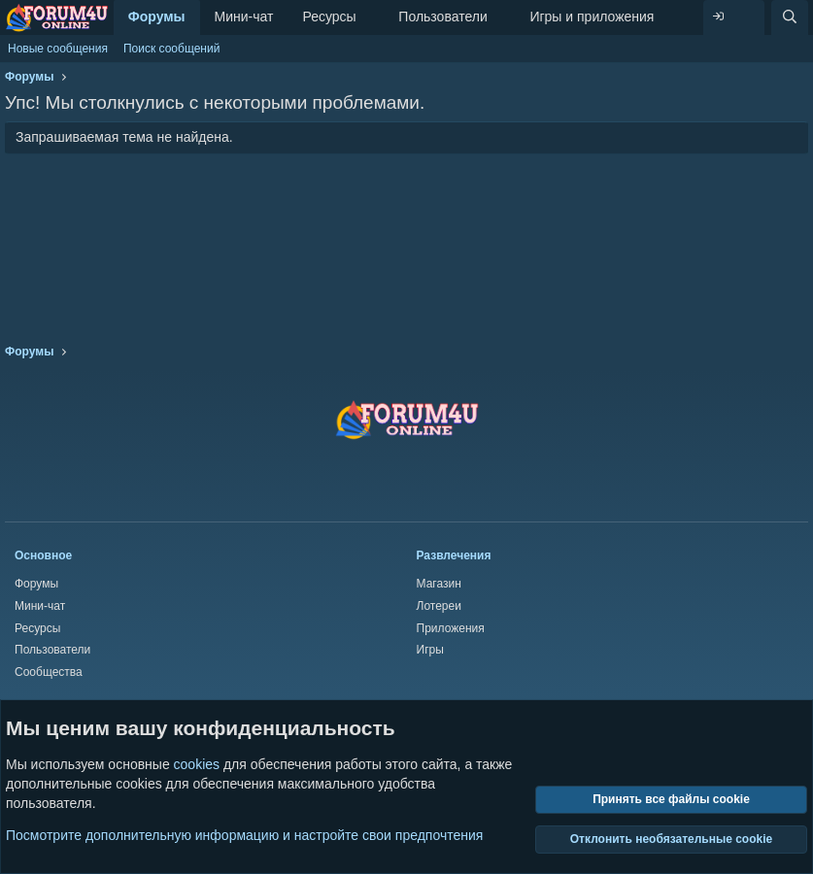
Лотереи (439, 606)
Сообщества (49, 672)
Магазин (439, 583)
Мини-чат (244, 16)
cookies (197, 765)
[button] (371, 17)
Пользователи (442, 16)
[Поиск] (789, 17)
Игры (430, 649)
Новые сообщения (58, 48)
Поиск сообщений (171, 48)
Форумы (157, 16)
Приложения (451, 628)
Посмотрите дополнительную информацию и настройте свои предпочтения (244, 835)
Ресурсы (329, 16)
